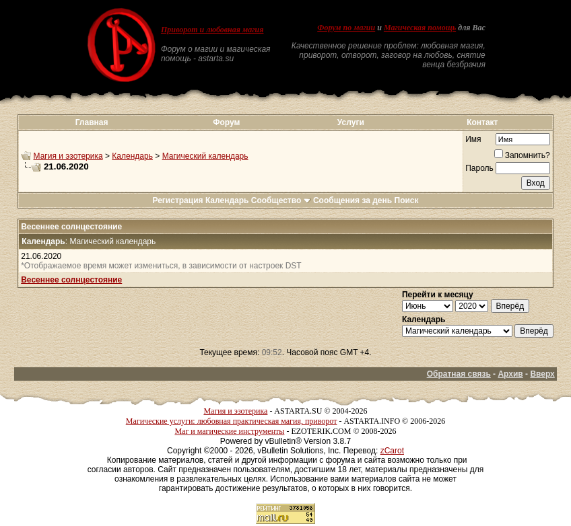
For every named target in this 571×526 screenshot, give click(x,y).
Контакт (482, 122)
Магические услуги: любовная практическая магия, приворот (231, 421)
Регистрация (177, 200)
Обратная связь (459, 374)
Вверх (542, 374)
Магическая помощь (420, 27)
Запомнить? (522, 155)
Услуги (350, 122)
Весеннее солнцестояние (71, 280)
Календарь (132, 156)
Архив (510, 374)
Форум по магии (346, 27)
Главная (91, 122)
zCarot (392, 450)
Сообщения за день (352, 200)
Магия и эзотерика (68, 156)
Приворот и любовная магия (212, 29)
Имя (473, 139)
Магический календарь (205, 156)
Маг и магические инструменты (229, 431)
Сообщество (281, 200)
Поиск (407, 200)
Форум (226, 122)
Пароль (479, 168)
